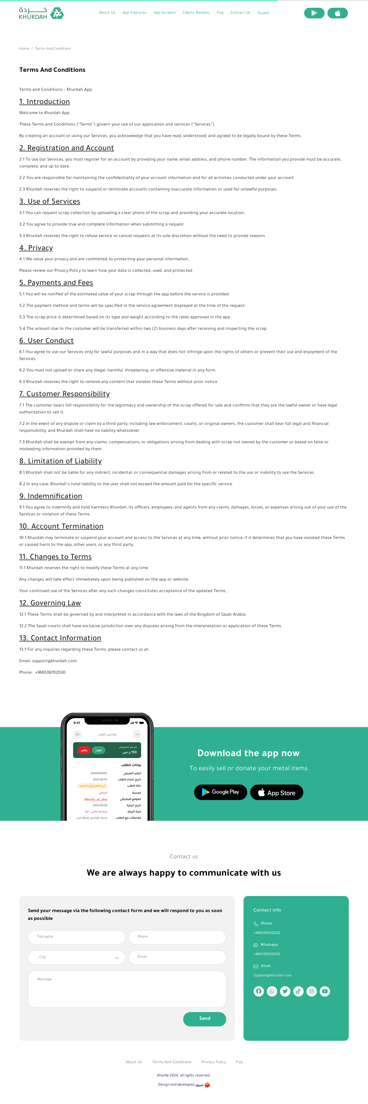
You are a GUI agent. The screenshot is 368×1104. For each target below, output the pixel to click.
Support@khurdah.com (273, 976)
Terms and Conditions (171, 1062)
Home (24, 49)
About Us (107, 13)
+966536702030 (267, 933)
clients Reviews (196, 13)
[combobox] (77, 957)
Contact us (240, 13)
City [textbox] (42, 957)
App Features (134, 13)
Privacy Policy (214, 1062)
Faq (220, 13)
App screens (165, 13)
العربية (263, 13)
